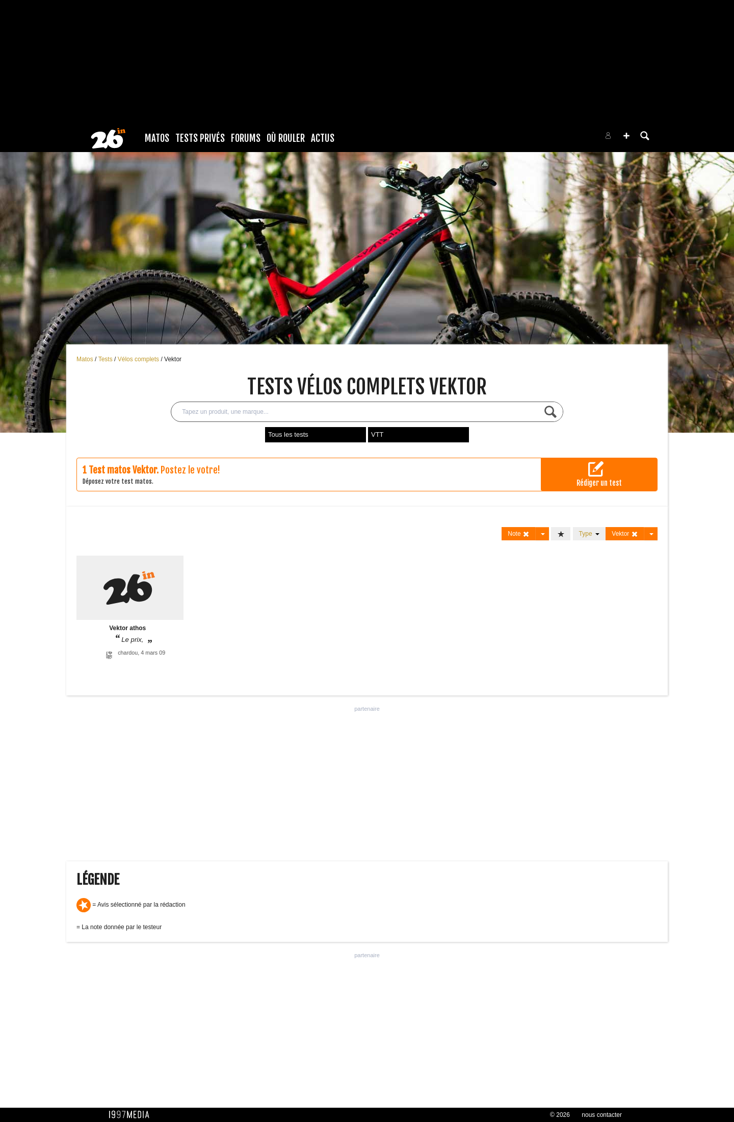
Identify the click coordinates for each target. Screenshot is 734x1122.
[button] (626, 135)
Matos (157, 138)
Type (589, 533)
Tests (106, 359)
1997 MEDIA (132, 1115)
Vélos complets (139, 359)
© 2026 (560, 1114)
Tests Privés (200, 138)
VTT (377, 434)
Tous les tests (288, 434)
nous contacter (602, 1114)
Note (519, 534)
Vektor (172, 359)
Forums (245, 138)
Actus (322, 138)
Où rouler (286, 138)
